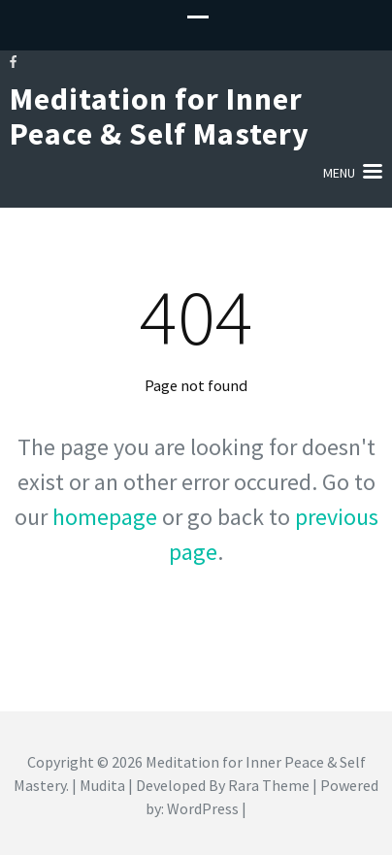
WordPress (203, 808)
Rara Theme (269, 785)
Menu (339, 172)
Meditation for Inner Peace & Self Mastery (160, 116)
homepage (104, 517)
